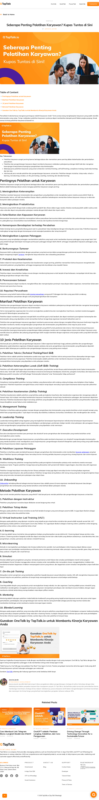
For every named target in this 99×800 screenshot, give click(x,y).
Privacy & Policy (67, 787)
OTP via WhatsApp (31, 783)
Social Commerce (30, 787)
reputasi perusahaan (37, 294)
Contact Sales (66, 774)
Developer (65, 778)
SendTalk (63, 4)
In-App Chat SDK (30, 778)
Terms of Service (67, 792)
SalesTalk (82, 4)
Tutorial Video (66, 783)
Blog (44, 774)
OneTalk (53, 4)
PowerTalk (72, 4)
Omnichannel (29, 774)
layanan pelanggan (82, 452)
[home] (6, 4)
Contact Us (93, 4)
